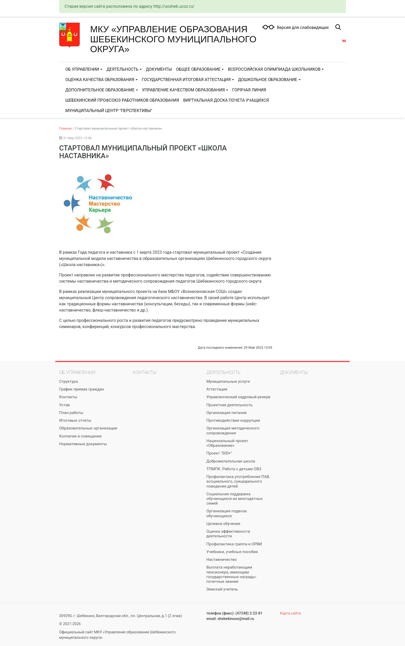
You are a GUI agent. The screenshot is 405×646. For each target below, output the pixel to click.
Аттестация (216, 389)
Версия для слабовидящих (303, 28)
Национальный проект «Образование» (227, 443)
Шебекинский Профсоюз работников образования (122, 100)
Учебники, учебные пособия (232, 551)
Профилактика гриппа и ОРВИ (234, 544)
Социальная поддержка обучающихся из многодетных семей (234, 499)
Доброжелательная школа (230, 461)
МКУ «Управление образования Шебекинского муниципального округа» (173, 39)
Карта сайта (290, 613)
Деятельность (122, 69)
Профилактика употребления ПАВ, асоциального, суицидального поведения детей (238, 481)
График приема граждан (81, 389)
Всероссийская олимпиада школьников (274, 69)
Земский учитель (222, 589)
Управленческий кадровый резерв (238, 397)
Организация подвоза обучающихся (226, 513)
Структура (68, 381)
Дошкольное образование (267, 79)
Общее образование (198, 69)
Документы (159, 69)
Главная (65, 128)
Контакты (68, 397)
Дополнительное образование (100, 89)
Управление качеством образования (183, 89)
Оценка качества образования (99, 79)
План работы (71, 412)
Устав (64, 405)
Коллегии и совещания (80, 436)
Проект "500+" (219, 453)
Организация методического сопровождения (232, 430)
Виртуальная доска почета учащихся (226, 100)
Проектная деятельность (229, 405)
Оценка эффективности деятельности (228, 533)
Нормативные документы (83, 444)
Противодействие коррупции (233, 420)
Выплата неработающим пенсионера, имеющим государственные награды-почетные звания (231, 574)
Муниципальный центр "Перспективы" (108, 110)
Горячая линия (249, 89)
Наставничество (221, 559)
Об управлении (82, 69)
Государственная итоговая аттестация (186, 79)
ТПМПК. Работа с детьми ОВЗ (233, 469)
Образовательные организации (88, 428)
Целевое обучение (223, 523)
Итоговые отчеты (75, 420)
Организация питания (226, 412)
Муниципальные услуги (228, 381)
